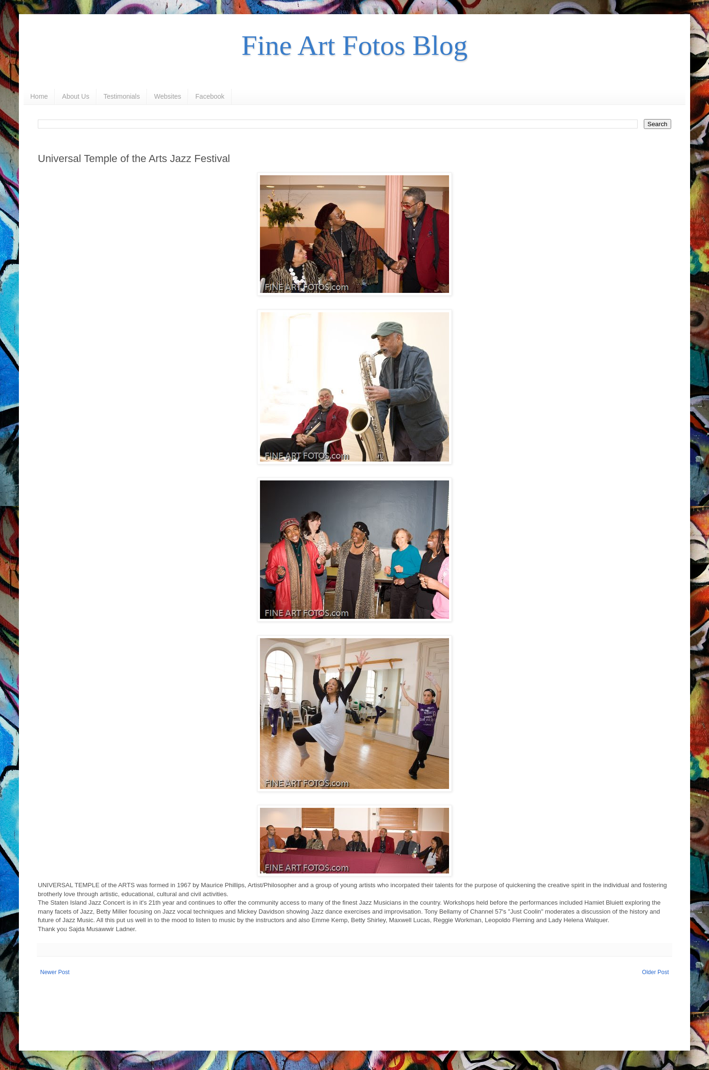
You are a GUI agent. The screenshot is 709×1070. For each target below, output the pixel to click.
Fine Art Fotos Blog (354, 45)
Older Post (655, 972)
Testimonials (122, 96)
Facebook (209, 96)
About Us (75, 96)
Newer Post (54, 972)
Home (39, 96)
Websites (167, 96)
